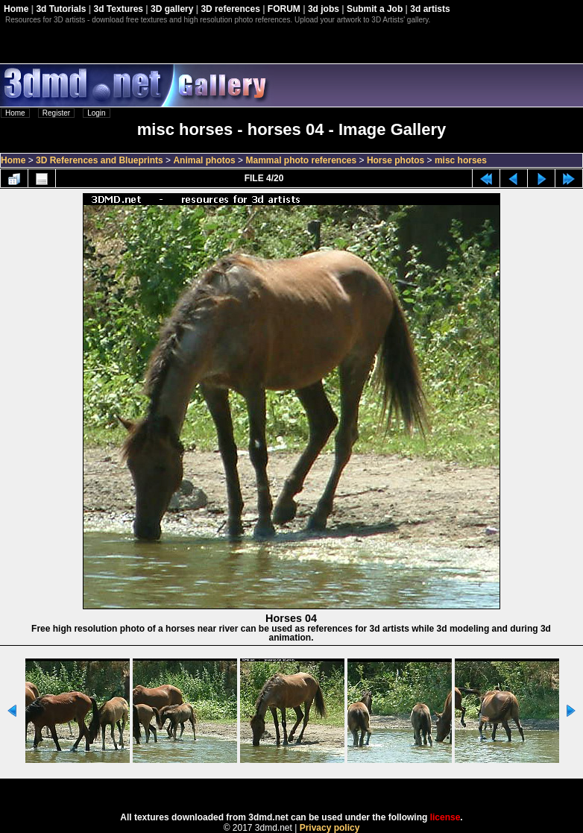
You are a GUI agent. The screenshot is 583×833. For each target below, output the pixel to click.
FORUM (284, 9)
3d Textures (118, 9)
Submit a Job (375, 9)
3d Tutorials (61, 9)
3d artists (430, 9)
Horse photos (395, 160)
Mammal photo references (300, 160)
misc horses (461, 160)
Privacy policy (330, 828)
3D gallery (172, 9)
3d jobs (323, 9)
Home (16, 9)
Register (56, 113)
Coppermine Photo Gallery (310, 790)
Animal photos (204, 160)
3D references (230, 9)
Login (96, 113)
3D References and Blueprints (99, 160)
